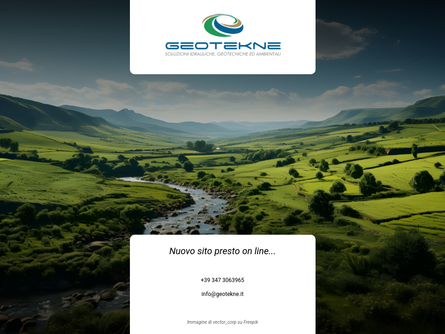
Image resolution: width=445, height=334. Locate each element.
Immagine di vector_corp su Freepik (222, 322)
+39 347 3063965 (223, 280)
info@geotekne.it (222, 294)
